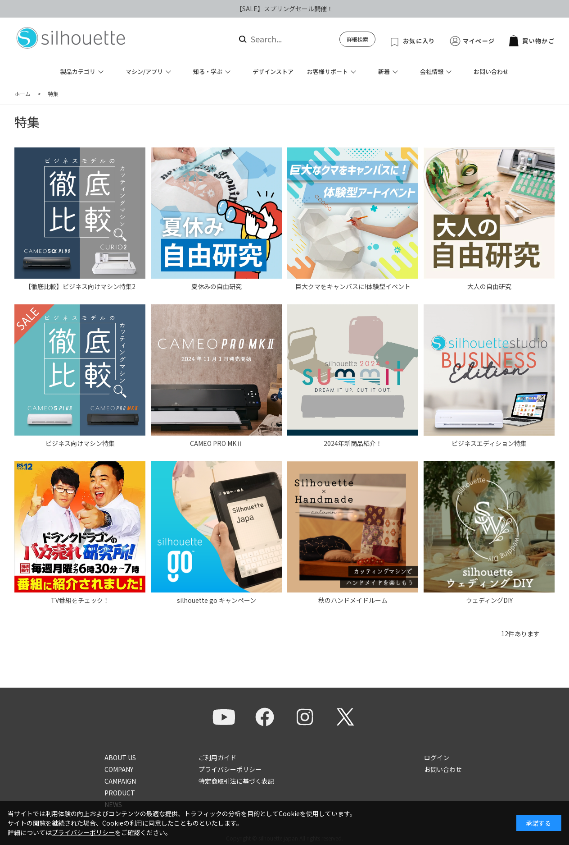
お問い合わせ (491, 71)
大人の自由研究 (489, 286)
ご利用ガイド (217, 757)
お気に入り (419, 41)
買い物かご (532, 41)
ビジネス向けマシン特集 (80, 443)
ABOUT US (120, 757)
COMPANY (118, 769)
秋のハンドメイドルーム (353, 600)
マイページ (479, 41)
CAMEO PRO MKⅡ (216, 443)
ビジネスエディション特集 (489, 443)
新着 (384, 71)
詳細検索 (357, 39)
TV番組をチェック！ (80, 600)
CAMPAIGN (120, 780)
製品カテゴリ (77, 71)
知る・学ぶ (207, 71)
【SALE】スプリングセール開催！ (284, 8)
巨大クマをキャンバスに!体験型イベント (353, 286)
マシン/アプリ (144, 71)
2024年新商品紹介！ (353, 443)
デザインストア (273, 71)
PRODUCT (119, 792)
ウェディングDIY (489, 600)
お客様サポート (327, 71)
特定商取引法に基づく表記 (236, 780)
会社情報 (431, 71)
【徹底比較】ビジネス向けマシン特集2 (80, 286)
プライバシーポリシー (230, 769)
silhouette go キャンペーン (216, 600)
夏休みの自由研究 (216, 286)
